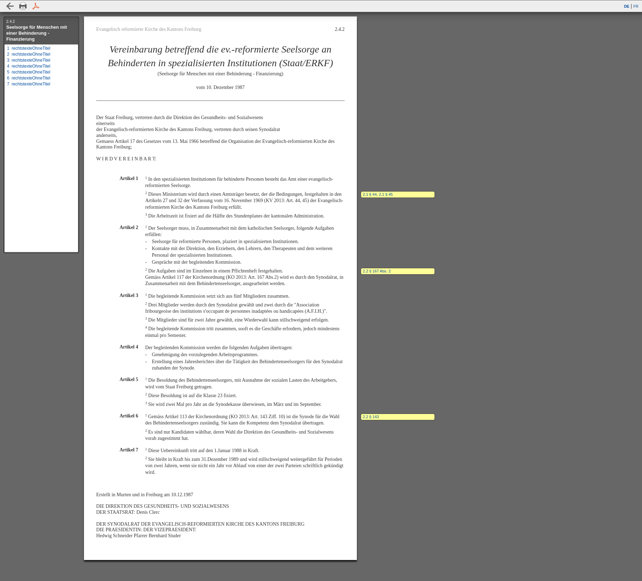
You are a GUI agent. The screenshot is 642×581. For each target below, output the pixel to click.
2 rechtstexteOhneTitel (28, 54)
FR (636, 6)
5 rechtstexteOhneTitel (28, 72)
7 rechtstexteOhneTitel (28, 84)
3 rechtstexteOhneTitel (28, 60)
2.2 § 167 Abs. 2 (377, 271)
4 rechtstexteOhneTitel (28, 66)
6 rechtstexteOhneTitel (28, 78)
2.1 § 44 (370, 194)
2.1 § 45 (386, 194)
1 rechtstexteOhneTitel (28, 48)
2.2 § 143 (371, 417)
